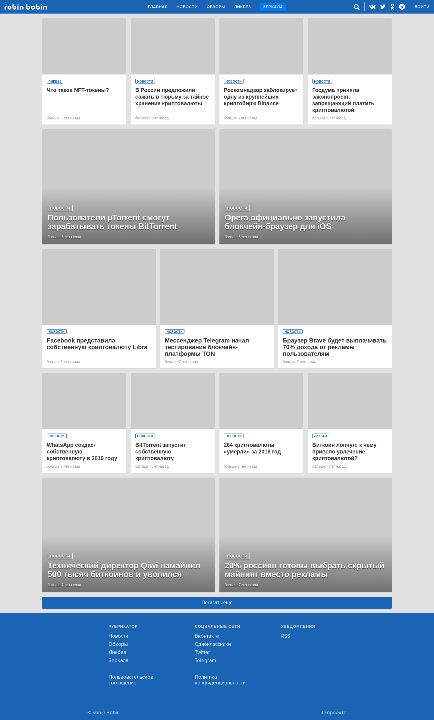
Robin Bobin (26, 7)
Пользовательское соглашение (130, 680)
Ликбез (242, 7)
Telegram (205, 660)
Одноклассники (213, 644)
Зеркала (273, 7)
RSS (285, 636)
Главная (158, 7)
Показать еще (216, 602)
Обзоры (216, 7)
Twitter (202, 652)
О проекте (334, 712)
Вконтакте (207, 636)
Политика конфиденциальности (220, 680)
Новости (187, 7)
